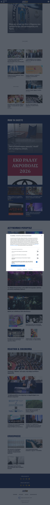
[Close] (42, 236)
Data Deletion (19, 269)
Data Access (25, 269)
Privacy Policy (30, 269)
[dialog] (25, 252)
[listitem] (25, 249)
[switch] (37, 251)
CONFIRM (18, 265)
